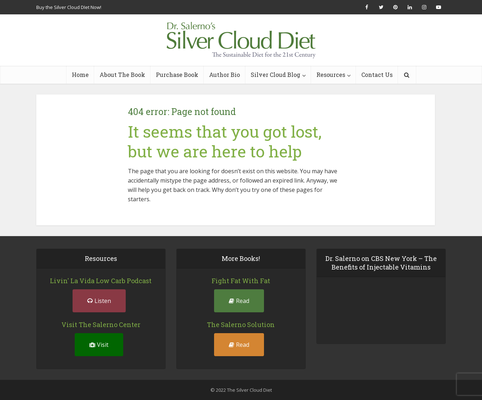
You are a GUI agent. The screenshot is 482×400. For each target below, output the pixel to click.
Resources (330, 74)
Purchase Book (177, 74)
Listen (99, 301)
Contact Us (377, 74)
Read (239, 301)
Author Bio (224, 74)
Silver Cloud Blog (275, 74)
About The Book (122, 74)
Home (80, 74)
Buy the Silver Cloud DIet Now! (68, 7)
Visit (98, 345)
